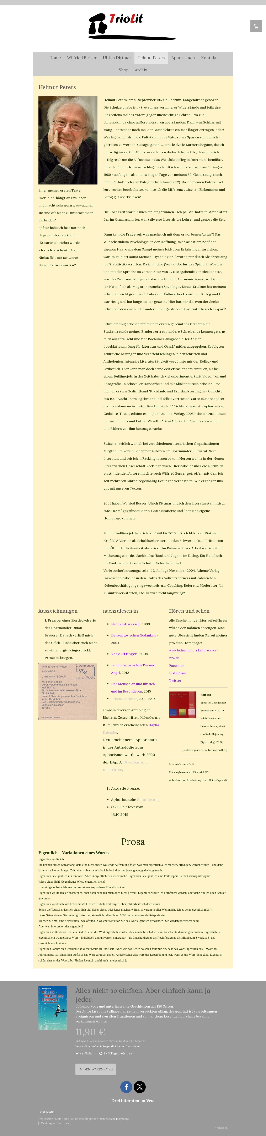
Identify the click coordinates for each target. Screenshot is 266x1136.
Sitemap (122, 1118)
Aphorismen (183, 57)
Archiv (141, 69)
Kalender (110, 732)
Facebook (176, 665)
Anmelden (221, 1127)
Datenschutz (108, 1118)
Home (55, 57)
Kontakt (209, 57)
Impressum (45, 1118)
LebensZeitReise (124, 699)
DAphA (154, 725)
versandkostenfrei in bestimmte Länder (117, 1041)
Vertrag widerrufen (55, 1123)
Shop (124, 69)
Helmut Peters (151, 57)
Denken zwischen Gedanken (133, 635)
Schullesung (148, 799)
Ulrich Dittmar (117, 57)
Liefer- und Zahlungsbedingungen (76, 1118)
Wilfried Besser (82, 57)
